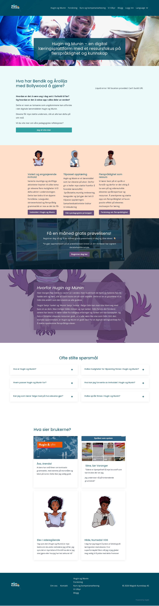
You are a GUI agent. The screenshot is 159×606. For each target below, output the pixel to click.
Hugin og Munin (58, 8)
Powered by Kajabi (142, 600)
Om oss (53, 586)
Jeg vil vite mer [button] (44, 130)
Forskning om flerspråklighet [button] (114, 212)
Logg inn (129, 8)
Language (142, 8)
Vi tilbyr (111, 8)
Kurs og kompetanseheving (93, 8)
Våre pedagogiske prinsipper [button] (78, 213)
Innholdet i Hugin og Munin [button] (42, 212)
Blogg (120, 8)
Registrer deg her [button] (79, 254)
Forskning (72, 8)
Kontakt (64, 586)
